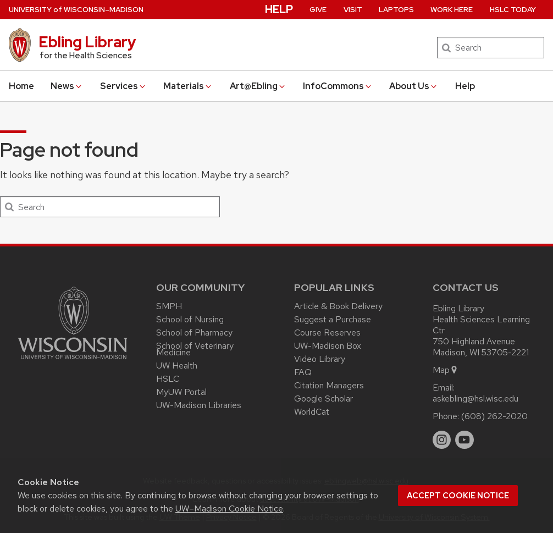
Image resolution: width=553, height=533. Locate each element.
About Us (413, 86)
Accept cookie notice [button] (458, 495)
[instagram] (442, 440)
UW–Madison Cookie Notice (229, 508)
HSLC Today (513, 9)
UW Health (176, 365)
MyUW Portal (181, 392)
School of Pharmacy (194, 332)
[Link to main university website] (73, 361)
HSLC (167, 378)
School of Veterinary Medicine (195, 349)
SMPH (169, 306)
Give (318, 9)
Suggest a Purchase (332, 319)
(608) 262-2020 (494, 416)
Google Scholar (323, 398)
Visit (353, 9)
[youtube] (464, 440)
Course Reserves (327, 332)
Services (123, 86)
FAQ (303, 372)
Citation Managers (329, 385)
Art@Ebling (258, 86)
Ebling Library (87, 42)
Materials (188, 86)
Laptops (396, 9)
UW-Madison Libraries (198, 405)
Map (445, 370)
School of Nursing (190, 319)
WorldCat (311, 411)
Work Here (451, 9)
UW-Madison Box (327, 345)
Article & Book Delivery (338, 306)
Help (465, 86)
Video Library (319, 359)
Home (21, 86)
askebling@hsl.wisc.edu (475, 398)
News (67, 86)
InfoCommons (338, 86)
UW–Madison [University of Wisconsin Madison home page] (76, 9)
